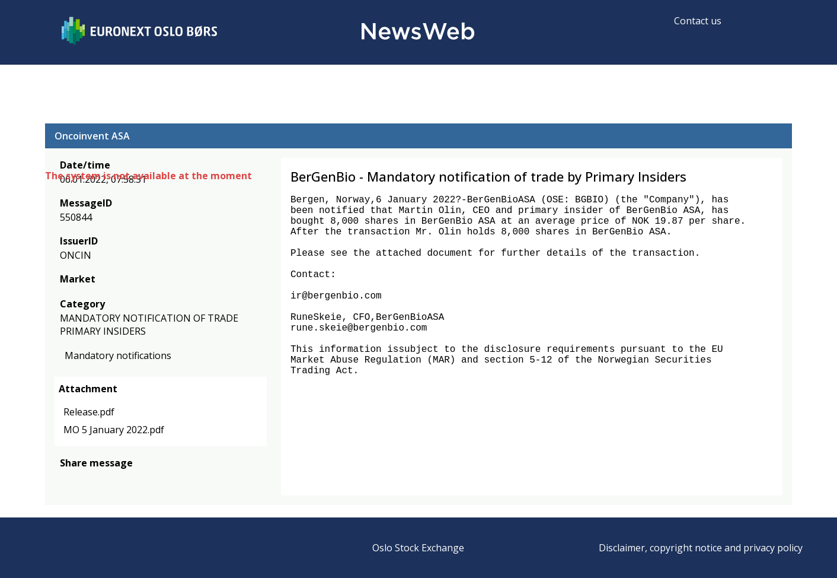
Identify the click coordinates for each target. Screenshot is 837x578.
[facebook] (66, 480)
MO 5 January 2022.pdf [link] (113, 429)
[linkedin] (107, 480)
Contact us (697, 20)
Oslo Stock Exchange (418, 547)
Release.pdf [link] (88, 411)
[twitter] (85, 480)
